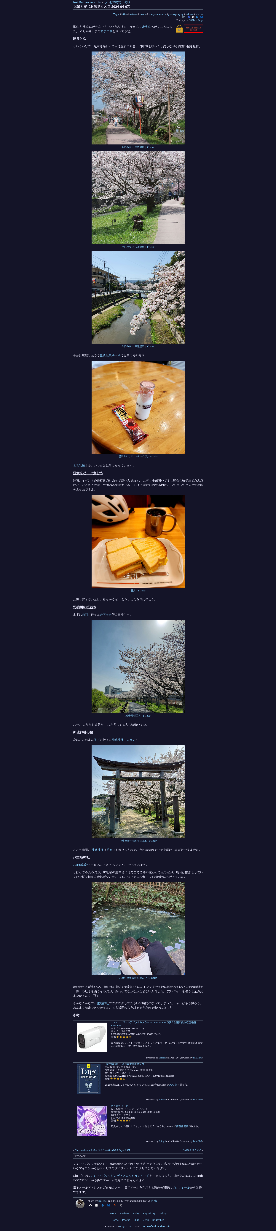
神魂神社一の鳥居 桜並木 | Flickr (138, 840)
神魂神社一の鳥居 (123, 740)
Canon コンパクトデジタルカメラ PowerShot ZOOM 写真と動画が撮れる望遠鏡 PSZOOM (153, 1024)
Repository (149, 1213)
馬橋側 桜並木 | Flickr (138, 715)
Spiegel (162, 1057)
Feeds (113, 1213)
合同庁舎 (106, 615)
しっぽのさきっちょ (117, 2)
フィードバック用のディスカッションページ (119, 1176)
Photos (126, 1220)
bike (124, 14)
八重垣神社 (80, 865)
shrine (199, 14)
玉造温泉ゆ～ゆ (110, 355)
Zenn (146, 1220)
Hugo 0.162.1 (127, 1226)
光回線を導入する (192, 1150)
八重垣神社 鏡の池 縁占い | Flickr (138, 977)
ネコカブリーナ (119, 1106)
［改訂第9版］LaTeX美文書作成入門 (124, 1064)
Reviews (125, 1213)
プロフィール (181, 1188)
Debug (163, 1213)
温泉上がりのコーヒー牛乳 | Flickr (138, 456)
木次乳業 (79, 466)
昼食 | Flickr (138, 590)
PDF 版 (173, 1084)
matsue (133, 14)
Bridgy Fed (158, 1220)
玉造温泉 (145, 27)
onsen (142, 14)
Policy (136, 1213)
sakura (189, 14)
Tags (116, 14)
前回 (85, 615)
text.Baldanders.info (87, 2)
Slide (136, 1220)
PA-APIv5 (197, 1057)
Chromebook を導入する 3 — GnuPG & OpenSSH (102, 1150)
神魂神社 (97, 850)
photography (176, 14)
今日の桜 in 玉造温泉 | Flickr (138, 147)
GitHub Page (196, 20)
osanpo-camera (157, 14)
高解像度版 (182, 1126)
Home (115, 1220)
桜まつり (106, 31)
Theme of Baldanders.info (155, 1226)
